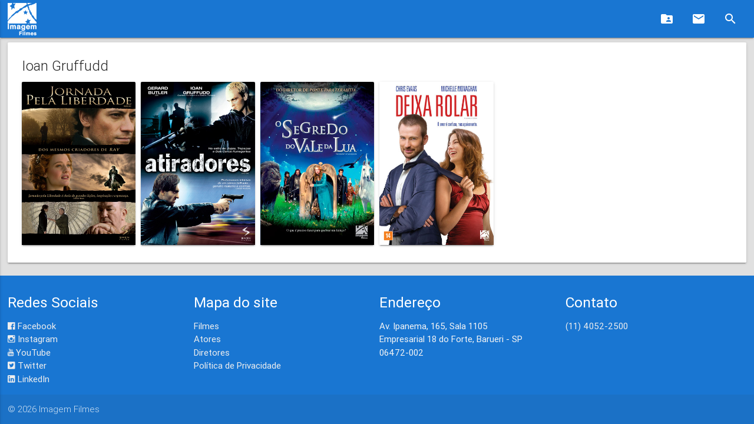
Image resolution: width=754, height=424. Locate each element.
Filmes (206, 326)
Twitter (27, 365)
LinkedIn (28, 379)
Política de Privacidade (237, 365)
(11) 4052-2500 (597, 326)
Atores (207, 338)
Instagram (33, 338)
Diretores (212, 352)
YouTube (29, 352)
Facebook (32, 326)
